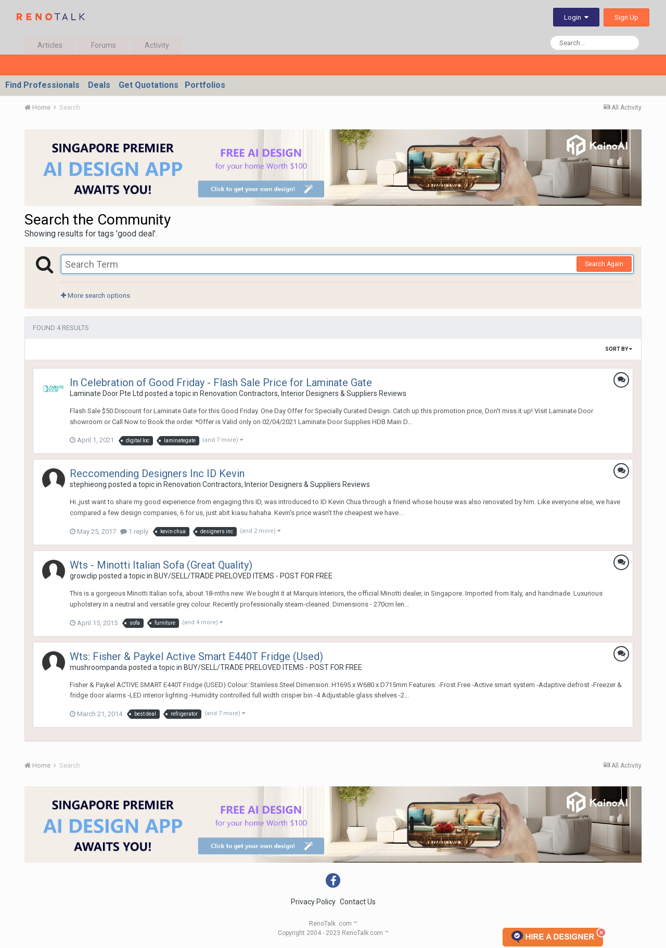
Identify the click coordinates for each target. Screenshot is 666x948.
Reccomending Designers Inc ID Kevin (157, 473)
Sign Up (626, 17)
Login (576, 17)
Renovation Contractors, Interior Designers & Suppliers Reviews (303, 393)
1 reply (134, 531)
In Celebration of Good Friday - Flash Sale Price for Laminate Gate (221, 382)
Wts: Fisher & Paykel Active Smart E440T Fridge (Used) (196, 656)
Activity (157, 45)
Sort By (618, 349)
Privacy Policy (313, 902)
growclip (83, 576)
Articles (49, 45)
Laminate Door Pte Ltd (106, 393)
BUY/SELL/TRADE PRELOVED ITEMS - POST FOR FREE (243, 576)
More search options (95, 295)
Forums (103, 45)
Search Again (604, 264)
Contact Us (358, 902)
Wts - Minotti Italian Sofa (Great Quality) (161, 565)
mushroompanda (98, 667)
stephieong (88, 484)
